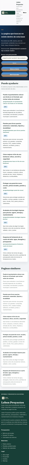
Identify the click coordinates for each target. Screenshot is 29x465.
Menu (24, 12)
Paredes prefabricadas (9, 446)
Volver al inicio (14, 69)
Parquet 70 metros (8, 435)
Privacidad (6, 457)
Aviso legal (6, 454)
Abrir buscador (14, 74)
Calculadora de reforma (9, 437)
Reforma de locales (8, 433)
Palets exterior (7, 444)
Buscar (14, 63)
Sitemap (5, 461)
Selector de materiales (9, 448)
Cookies (5, 459)
